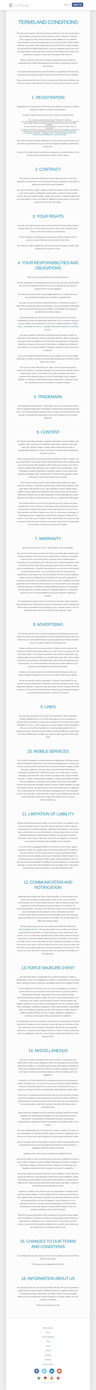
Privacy (48, 1350)
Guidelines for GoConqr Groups (55, 134)
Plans (48, 1332)
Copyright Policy (48, 133)
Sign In (67, 5)
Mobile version (48, 1328)
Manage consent (48, 1364)
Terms (48, 1346)
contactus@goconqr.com (28, 929)
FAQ (48, 1341)
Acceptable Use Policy (32, 133)
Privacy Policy (71, 131)
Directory (48, 1360)
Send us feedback (48, 1337)
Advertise (48, 1355)
